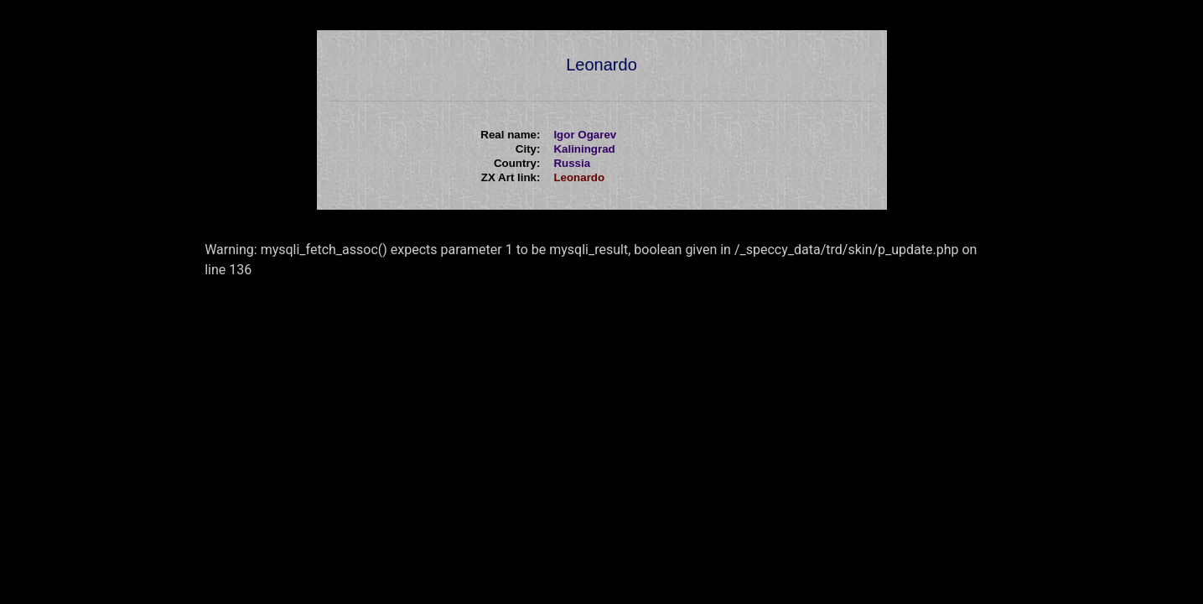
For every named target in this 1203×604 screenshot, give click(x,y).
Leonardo (578, 177)
